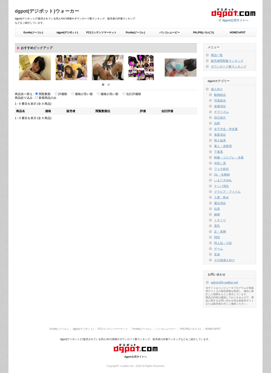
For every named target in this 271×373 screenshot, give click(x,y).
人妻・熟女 (221, 197)
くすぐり (220, 220)
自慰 (217, 123)
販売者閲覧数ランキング (227, 60)
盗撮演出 (220, 106)
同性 (217, 237)
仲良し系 (220, 163)
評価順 (62, 94)
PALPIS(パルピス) (203, 32)
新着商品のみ (48, 97)
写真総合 (220, 100)
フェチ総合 (221, 169)
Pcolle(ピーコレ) (135, 32)
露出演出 (220, 203)
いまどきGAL (223, 180)
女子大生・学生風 (226, 129)
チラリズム (221, 112)
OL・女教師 (222, 174)
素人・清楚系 (223, 146)
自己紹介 (220, 117)
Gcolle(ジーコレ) (33, 32)
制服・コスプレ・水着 (229, 157)
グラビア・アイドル (227, 191)
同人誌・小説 (223, 243)
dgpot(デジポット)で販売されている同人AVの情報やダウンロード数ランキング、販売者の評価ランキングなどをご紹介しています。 (135, 339)
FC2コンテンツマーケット (101, 32)
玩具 (217, 208)
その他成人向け (224, 260)
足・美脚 (220, 231)
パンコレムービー (169, 32)
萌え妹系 (220, 140)
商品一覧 (217, 55)
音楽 (217, 254)
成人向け (217, 89)
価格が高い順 (109, 94)
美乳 (217, 226)
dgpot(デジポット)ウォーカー (47, 11)
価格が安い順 (84, 94)
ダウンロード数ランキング (228, 66)
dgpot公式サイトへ (235, 20)
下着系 (218, 151)
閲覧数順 (45, 94)
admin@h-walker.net (224, 282)
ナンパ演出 (221, 186)
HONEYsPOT (237, 32)
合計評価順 (133, 94)
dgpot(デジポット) (67, 32)
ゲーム (218, 248)
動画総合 (220, 94)
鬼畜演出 (220, 134)
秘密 (217, 214)
